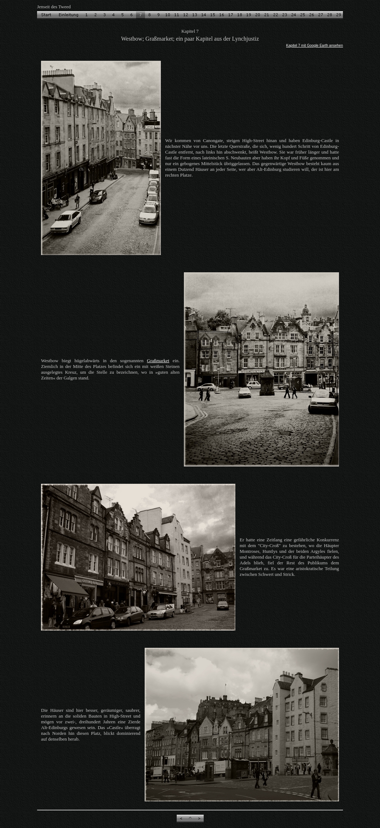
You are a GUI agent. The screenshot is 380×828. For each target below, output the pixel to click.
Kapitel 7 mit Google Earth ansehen (314, 45)
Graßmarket (158, 360)
